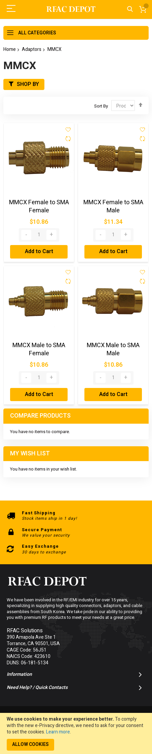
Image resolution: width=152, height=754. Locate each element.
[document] (76, 733)
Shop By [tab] (28, 84)
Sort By (101, 106)
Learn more (58, 731)
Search (130, 9)
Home (9, 49)
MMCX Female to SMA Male (113, 206)
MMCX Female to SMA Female (39, 206)
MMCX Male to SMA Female (38, 349)
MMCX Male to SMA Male (113, 349)
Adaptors (31, 49)
